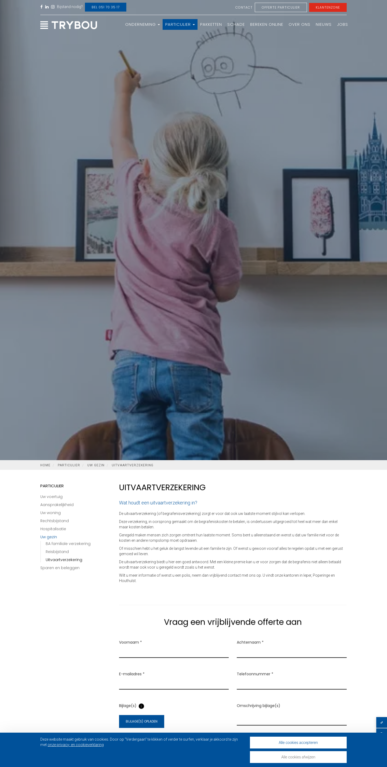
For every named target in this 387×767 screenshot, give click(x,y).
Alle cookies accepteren (298, 742)
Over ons (299, 24)
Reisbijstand (57, 551)
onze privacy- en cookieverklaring (76, 745)
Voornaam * (130, 649)
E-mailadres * (132, 681)
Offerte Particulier (281, 7)
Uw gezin (96, 465)
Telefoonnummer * (255, 681)
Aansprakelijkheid (57, 504)
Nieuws (324, 24)
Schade (236, 24)
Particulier (180, 24)
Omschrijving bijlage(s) (258, 712)
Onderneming (142, 24)
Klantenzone (328, 7)
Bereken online (266, 24)
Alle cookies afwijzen (298, 757)
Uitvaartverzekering (132, 465)
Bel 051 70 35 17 (106, 7)
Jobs (342, 24)
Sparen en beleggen (60, 567)
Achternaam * (250, 649)
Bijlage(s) (128, 712)
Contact (244, 7)
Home (45, 465)
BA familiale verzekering (68, 543)
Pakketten (211, 24)
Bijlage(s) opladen (141, 728)
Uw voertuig (51, 496)
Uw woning (50, 512)
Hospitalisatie (53, 529)
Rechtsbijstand (54, 521)
